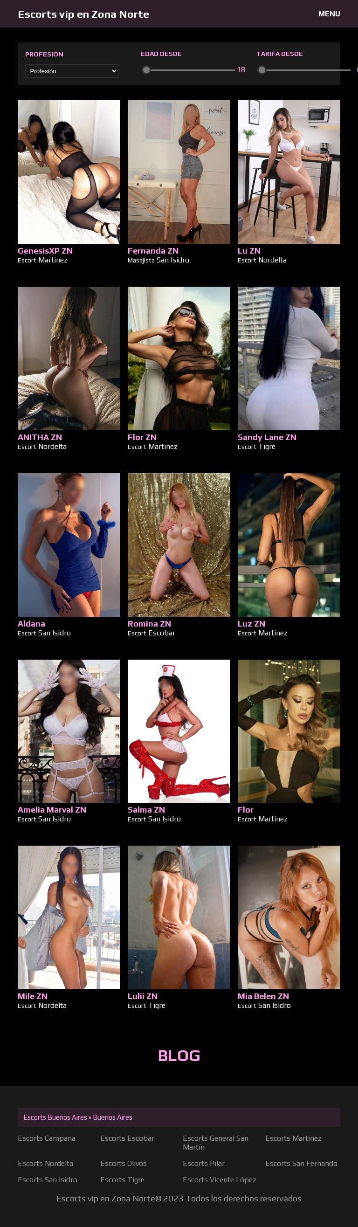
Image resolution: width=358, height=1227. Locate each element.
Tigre (266, 446)
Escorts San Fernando (301, 1163)
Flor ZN (142, 437)
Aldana (31, 623)
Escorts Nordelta (45, 1163)
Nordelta (272, 259)
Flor (246, 809)
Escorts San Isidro (47, 1179)
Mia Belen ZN (263, 996)
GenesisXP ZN (45, 250)
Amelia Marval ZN (52, 809)
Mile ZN (33, 996)
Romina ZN (149, 623)
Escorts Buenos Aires (55, 1117)
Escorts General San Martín (215, 1142)
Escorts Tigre (122, 1179)
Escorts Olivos (123, 1163)
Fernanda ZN (153, 250)
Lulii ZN (143, 996)
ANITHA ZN (40, 437)
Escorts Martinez (293, 1138)
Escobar (161, 632)
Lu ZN (249, 250)
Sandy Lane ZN (267, 437)
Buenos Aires (112, 1117)
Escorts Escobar (127, 1138)
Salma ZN (146, 809)
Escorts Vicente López (219, 1179)
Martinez (53, 259)
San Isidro (173, 259)
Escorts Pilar (204, 1163)
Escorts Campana (47, 1138)
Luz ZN (251, 623)
